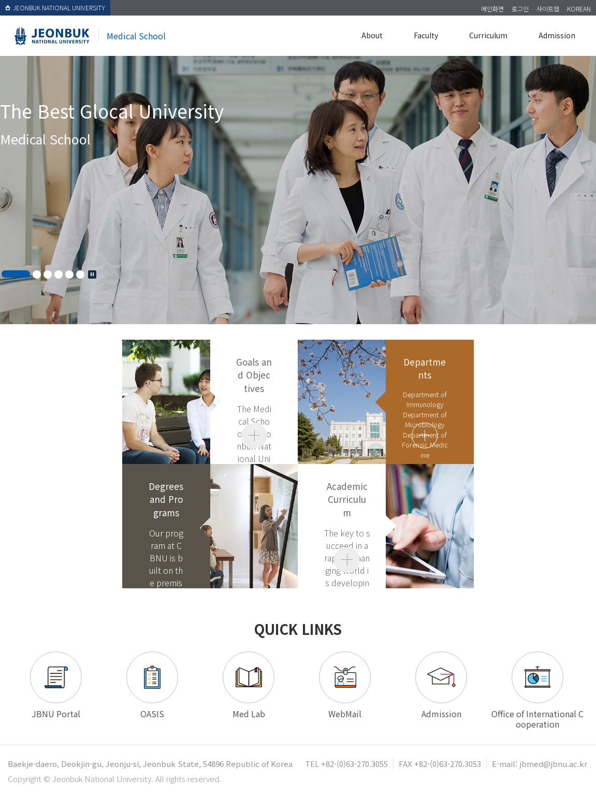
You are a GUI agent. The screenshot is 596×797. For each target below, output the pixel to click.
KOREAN (579, 8)
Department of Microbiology (425, 420)
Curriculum (488, 35)
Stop (92, 274)
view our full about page (254, 435)
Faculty (426, 35)
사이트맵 (547, 8)
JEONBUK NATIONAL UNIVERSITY (55, 7)
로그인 (520, 8)
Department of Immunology (425, 399)
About (372, 35)
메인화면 (492, 8)
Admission (557, 35)
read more (425, 435)
